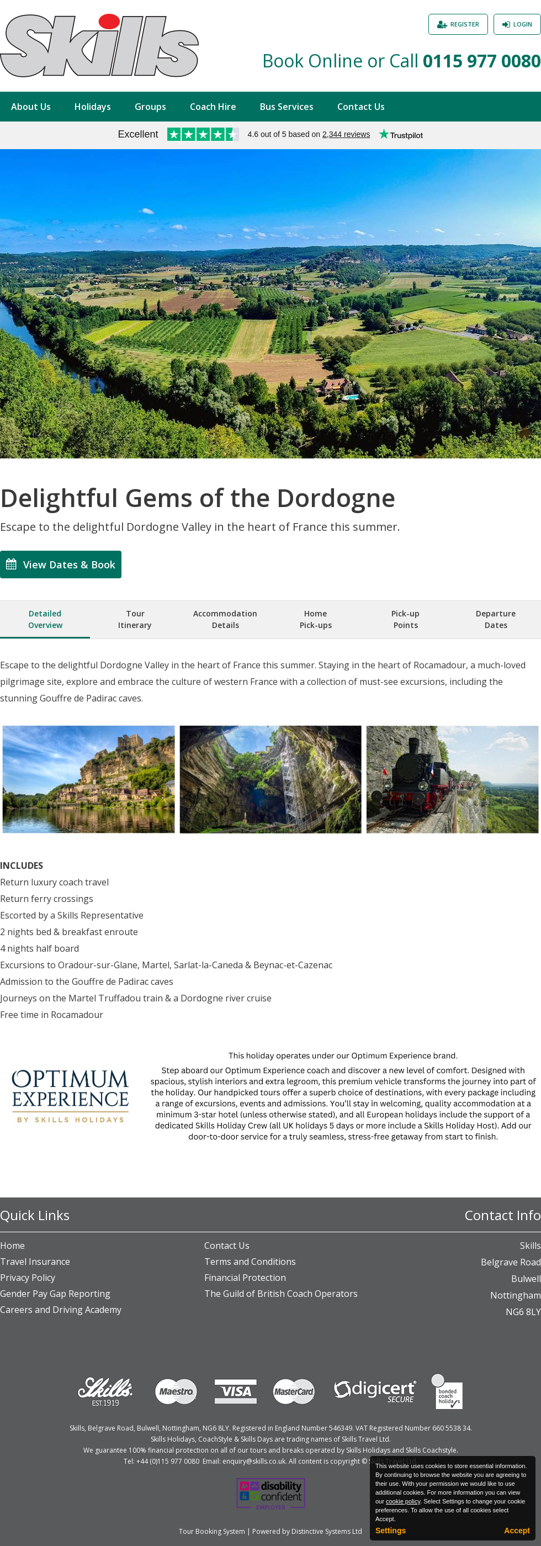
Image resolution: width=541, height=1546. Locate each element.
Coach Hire (213, 107)
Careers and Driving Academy (60, 1310)
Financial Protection (245, 1277)
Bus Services (287, 107)
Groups (150, 107)
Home (12, 1245)
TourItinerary (135, 619)
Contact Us (361, 107)
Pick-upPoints (405, 619)
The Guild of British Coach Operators (281, 1294)
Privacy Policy (27, 1277)
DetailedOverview (45, 619)
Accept (517, 1530)
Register (464, 24)
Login (522, 24)
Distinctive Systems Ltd (326, 1531)
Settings (390, 1530)
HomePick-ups (316, 619)
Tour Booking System (212, 1531)
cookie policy (403, 1501)
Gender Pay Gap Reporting (55, 1294)
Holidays (93, 107)
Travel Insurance (35, 1261)
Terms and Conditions (250, 1261)
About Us (31, 107)
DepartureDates (496, 619)
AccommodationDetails (225, 619)
